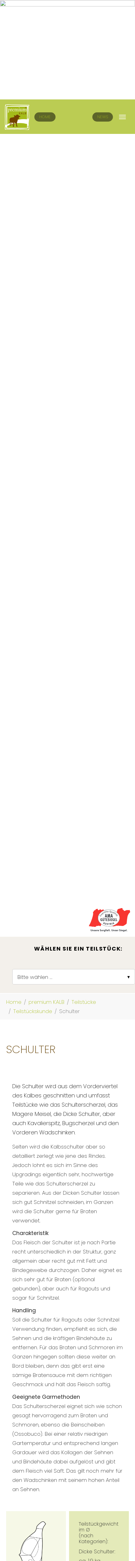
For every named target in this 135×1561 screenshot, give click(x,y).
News (102, 17)
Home (45, 17)
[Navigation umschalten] (122, 17)
